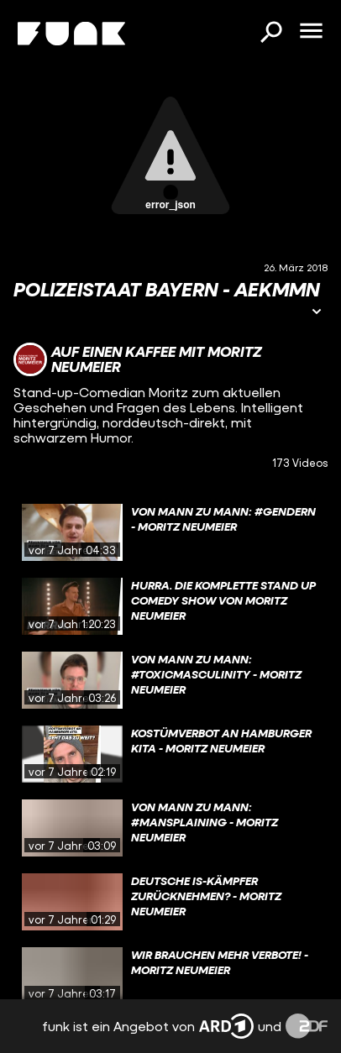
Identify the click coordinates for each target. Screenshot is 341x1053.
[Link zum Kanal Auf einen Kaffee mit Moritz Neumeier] (170, 359)
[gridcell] (170, 532)
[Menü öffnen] (311, 32)
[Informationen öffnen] (317, 312)
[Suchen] (270, 34)
